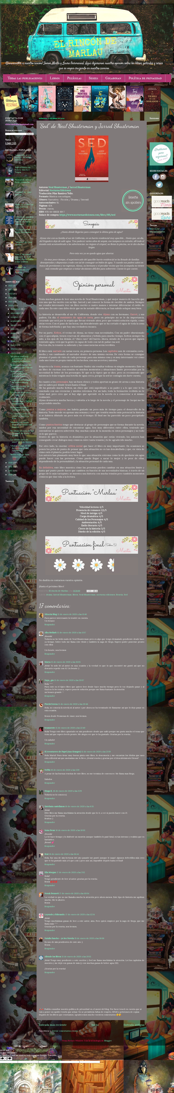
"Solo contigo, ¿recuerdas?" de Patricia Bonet (18, 373)
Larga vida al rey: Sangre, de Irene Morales (23, 157)
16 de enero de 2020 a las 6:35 (79, 806)
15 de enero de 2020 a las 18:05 (66, 662)
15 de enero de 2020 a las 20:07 (69, 680)
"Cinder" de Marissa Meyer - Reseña (23, 269)
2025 (10, 285)
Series (93, 78)
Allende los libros (53, 956)
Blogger (108, 1040)
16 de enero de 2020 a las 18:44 (64, 854)
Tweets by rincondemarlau (157, 230)
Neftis (47, 770)
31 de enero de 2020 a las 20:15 (76, 956)
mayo (13, 337)
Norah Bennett (52, 893)
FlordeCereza (51, 704)
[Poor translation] (8, 1058)
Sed (126, 594)
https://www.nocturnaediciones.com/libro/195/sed (87, 214)
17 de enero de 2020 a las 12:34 (80, 914)
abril (13, 341)
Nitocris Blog (51, 614)
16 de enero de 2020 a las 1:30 (65, 770)
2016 (10, 474)
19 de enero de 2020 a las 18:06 (89, 938)
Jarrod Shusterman (80, 187)
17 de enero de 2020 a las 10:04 (74, 893)
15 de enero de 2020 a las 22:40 (70, 728)
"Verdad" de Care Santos (23, 193)
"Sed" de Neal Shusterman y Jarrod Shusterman (21, 401)
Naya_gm (49, 680)
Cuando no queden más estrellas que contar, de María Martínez (24, 220)
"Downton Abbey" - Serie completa (24, 181)
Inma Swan (50, 830)
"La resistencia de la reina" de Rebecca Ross (19, 416)
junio (13, 333)
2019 (10, 462)
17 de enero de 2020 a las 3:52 (71, 872)
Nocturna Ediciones (60, 190)
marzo (14, 345)
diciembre (16, 309)
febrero (14, 349)
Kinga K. (48, 791)
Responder (50, 624)
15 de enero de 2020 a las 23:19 (96, 751)
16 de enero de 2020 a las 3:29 (67, 791)
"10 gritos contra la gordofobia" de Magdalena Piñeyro (20, 359)
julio (13, 329)
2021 (10, 301)
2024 (10, 289)
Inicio (95, 1025)
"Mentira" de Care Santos (23, 243)
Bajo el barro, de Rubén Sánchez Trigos (23, 169)
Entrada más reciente (53, 1025)
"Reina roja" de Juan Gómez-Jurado (19, 455)
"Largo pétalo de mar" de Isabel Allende (20, 381)
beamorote (50, 728)
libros (75, 594)
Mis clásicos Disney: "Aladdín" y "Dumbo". (20, 408)
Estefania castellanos (54, 806)
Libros (55, 78)
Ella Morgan (50, 872)
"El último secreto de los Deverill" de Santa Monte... (22, 433)
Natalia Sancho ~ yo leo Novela (59, 938)
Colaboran (113, 78)
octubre (15, 317)
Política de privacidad (145, 78)
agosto (14, 325)
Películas (74, 78)
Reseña (119, 594)
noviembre (16, 313)
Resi (46, 854)
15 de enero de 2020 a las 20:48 (73, 704)
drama (49, 594)
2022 (10, 297)
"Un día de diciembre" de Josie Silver (20, 393)
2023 (10, 293)
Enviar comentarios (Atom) (65, 1031)
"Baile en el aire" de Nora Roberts (24, 205)
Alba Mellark (50, 632)
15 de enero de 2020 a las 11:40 (72, 614)
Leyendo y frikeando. (55, 914)
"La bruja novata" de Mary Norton (19, 387)
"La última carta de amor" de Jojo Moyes (21, 440)
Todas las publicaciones (24, 78)
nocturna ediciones (106, 594)
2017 (10, 470)
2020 (10, 305)
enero (14, 353)
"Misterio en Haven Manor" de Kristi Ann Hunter (21, 424)
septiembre (16, 321)
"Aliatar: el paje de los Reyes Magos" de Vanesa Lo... (20, 448)
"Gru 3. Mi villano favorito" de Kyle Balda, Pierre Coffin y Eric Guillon (24, 258)
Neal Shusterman (57, 187)
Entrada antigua (134, 1025)
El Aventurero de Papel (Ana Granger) (63, 751)
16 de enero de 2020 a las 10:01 (70, 830)
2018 (10, 466)
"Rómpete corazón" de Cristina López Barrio (21, 366)
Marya (47, 662)
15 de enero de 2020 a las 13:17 (71, 632)
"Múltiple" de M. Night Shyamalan (23, 230)
